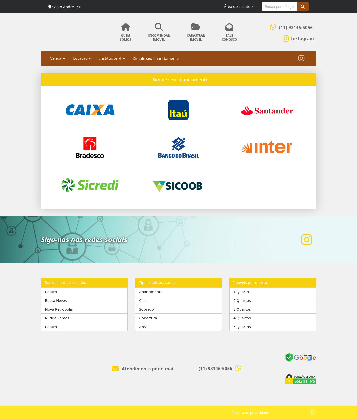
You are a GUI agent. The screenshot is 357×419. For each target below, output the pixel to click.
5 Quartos (242, 326)
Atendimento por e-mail (143, 369)
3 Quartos (242, 309)
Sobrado (146, 309)
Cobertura (148, 317)
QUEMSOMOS (126, 32)
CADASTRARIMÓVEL (195, 32)
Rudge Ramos (57, 317)
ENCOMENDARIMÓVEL (159, 32)
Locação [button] (80, 58)
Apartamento (151, 291)
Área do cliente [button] (237, 6)
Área (143, 326)
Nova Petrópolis (59, 309)
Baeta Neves (56, 300)
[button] (302, 6)
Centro (51, 291)
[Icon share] (298, 38)
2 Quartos (242, 300)
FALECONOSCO (229, 32)
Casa (143, 300)
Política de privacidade (251, 412)
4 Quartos (242, 317)
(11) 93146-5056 (296, 27)
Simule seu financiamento (156, 58)
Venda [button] (55, 58)
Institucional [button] (110, 58)
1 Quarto (241, 291)
